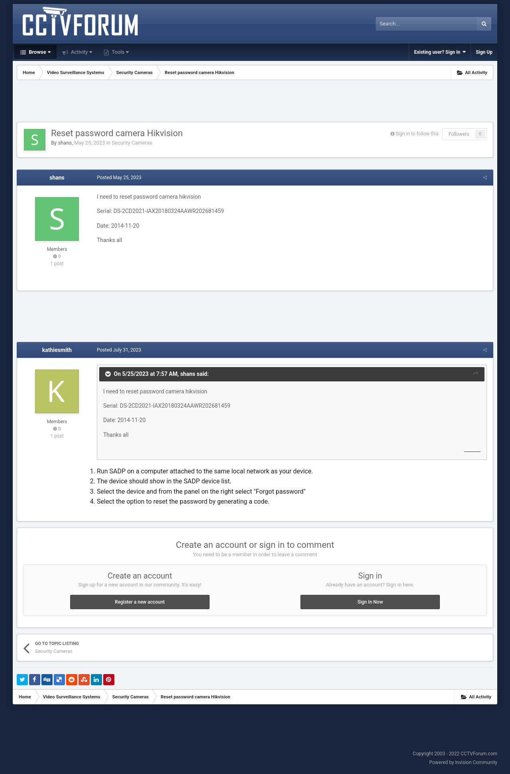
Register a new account (140, 602)
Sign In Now (370, 602)
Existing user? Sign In (440, 52)
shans (65, 143)
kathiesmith (57, 350)
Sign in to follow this (417, 134)
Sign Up (484, 52)
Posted (119, 177)
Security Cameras (132, 143)
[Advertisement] (255, 102)
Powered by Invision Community (463, 762)
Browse (39, 52)
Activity (81, 52)
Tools (119, 52)
